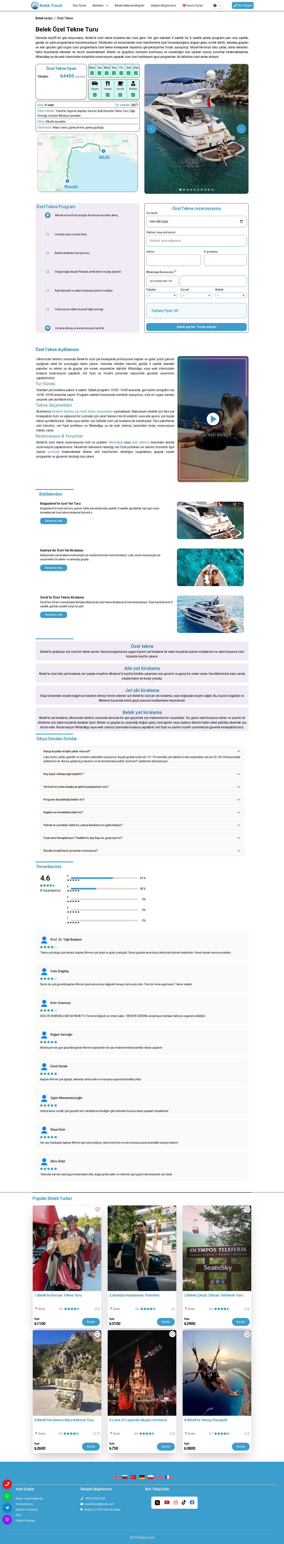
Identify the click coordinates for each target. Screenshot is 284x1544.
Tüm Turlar (79, 5)
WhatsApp (116, 442)
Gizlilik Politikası (25, 1520)
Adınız (150, 251)
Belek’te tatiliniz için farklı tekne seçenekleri (82, 411)
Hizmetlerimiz (24, 1504)
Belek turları (44, 18)
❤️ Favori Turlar (192, 5)
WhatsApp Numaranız (161, 271)
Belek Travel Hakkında (29, 1498)
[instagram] (176, 1502)
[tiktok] (184, 1502)
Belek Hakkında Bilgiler (130, 5)
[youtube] (167, 1502)
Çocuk (185, 289)
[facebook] (192, 1502)
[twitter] (157, 1503)
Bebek (219, 289)
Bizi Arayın (243, 5)
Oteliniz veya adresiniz (161, 232)
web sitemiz (140, 442)
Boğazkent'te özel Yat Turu (60, 503)
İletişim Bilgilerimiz (163, 5)
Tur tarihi (152, 213)
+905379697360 (95, 1498)
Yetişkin (151, 289)
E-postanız (211, 251)
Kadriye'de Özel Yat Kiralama (61, 550)
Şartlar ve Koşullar (27, 1509)
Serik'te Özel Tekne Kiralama (62, 597)
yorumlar (54, 452)
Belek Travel (146, 1537)
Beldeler (100, 5)
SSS (18, 1515)
